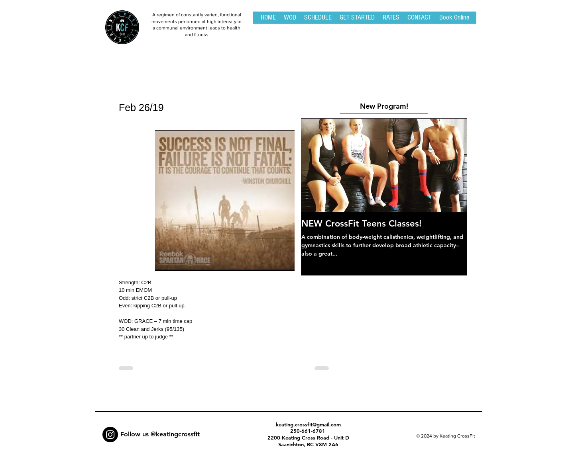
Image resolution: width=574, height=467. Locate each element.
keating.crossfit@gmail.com (308, 424)
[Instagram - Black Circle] (110, 434)
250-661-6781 (308, 431)
